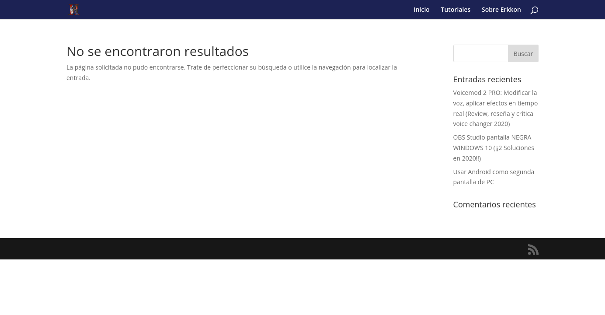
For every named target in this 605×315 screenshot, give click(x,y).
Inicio (421, 10)
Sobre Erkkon (501, 10)
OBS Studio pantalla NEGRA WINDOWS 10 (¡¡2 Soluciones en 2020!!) (493, 147)
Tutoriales (456, 10)
